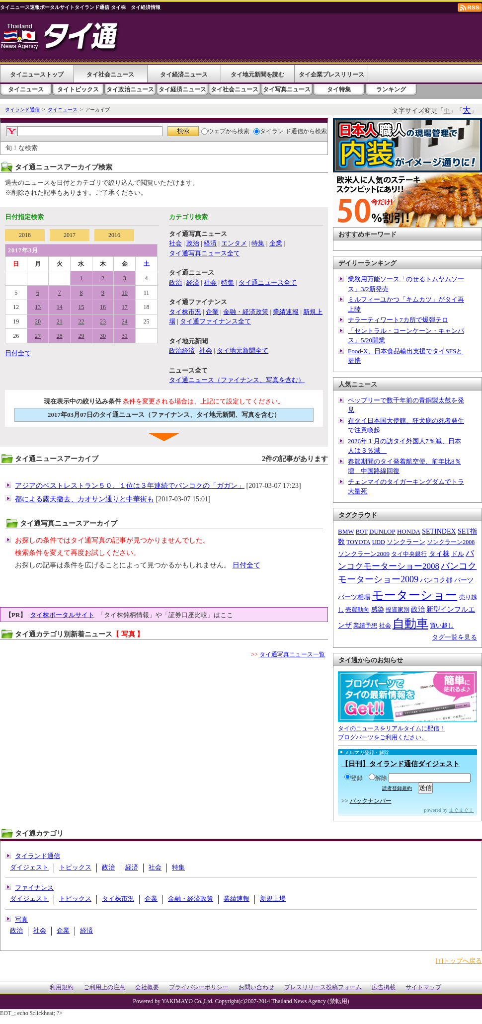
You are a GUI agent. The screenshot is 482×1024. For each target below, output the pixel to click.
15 (81, 307)
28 (60, 335)
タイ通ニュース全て (268, 282)
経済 (210, 243)
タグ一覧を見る (454, 637)
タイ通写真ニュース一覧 (292, 654)
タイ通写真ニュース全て (204, 253)
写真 (21, 919)
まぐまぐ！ (461, 810)
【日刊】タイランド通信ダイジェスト (400, 764)
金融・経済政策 (245, 311)
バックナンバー (371, 800)
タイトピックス (78, 89)
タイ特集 (339, 89)
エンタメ (234, 243)
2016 (114, 235)
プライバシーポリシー (199, 987)
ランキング (391, 89)
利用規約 (62, 987)
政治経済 (182, 350)
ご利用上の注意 (104, 987)
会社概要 (147, 987)
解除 (378, 778)
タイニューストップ (37, 74)
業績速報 (286, 311)
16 (103, 307)
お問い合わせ (256, 987)
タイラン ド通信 (278, 131)
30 (103, 335)
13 (38, 307)
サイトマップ (423, 987)
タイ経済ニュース (184, 74)
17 (125, 307)
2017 (70, 235)
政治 (192, 243)
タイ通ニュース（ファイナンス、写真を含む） (237, 380)
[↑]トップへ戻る (459, 960)
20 (38, 321)
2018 (25, 235)
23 (103, 321)
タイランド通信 (22, 109)
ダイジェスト (29, 867)
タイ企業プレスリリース (331, 74)
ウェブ (213, 131)
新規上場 (273, 898)
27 (38, 335)
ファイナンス (34, 887)
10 (125, 292)
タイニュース (26, 89)
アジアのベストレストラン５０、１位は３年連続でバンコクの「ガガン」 (129, 485)
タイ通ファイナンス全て (215, 321)
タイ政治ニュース (130, 89)
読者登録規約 (397, 788)
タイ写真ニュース (287, 89)
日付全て (18, 353)
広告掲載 (384, 987)
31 (125, 335)
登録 (353, 778)
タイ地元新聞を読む (257, 74)
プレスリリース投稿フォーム (323, 987)
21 (60, 321)
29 (81, 335)
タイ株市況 (185, 311)
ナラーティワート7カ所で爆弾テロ (398, 319)
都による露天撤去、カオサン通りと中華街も (84, 499)
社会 (175, 243)
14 (60, 307)
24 (125, 321)
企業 (275, 243)
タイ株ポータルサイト (62, 615)
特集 (257, 243)
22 (81, 321)
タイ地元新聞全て (242, 350)
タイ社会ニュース (110, 74)
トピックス (75, 867)
